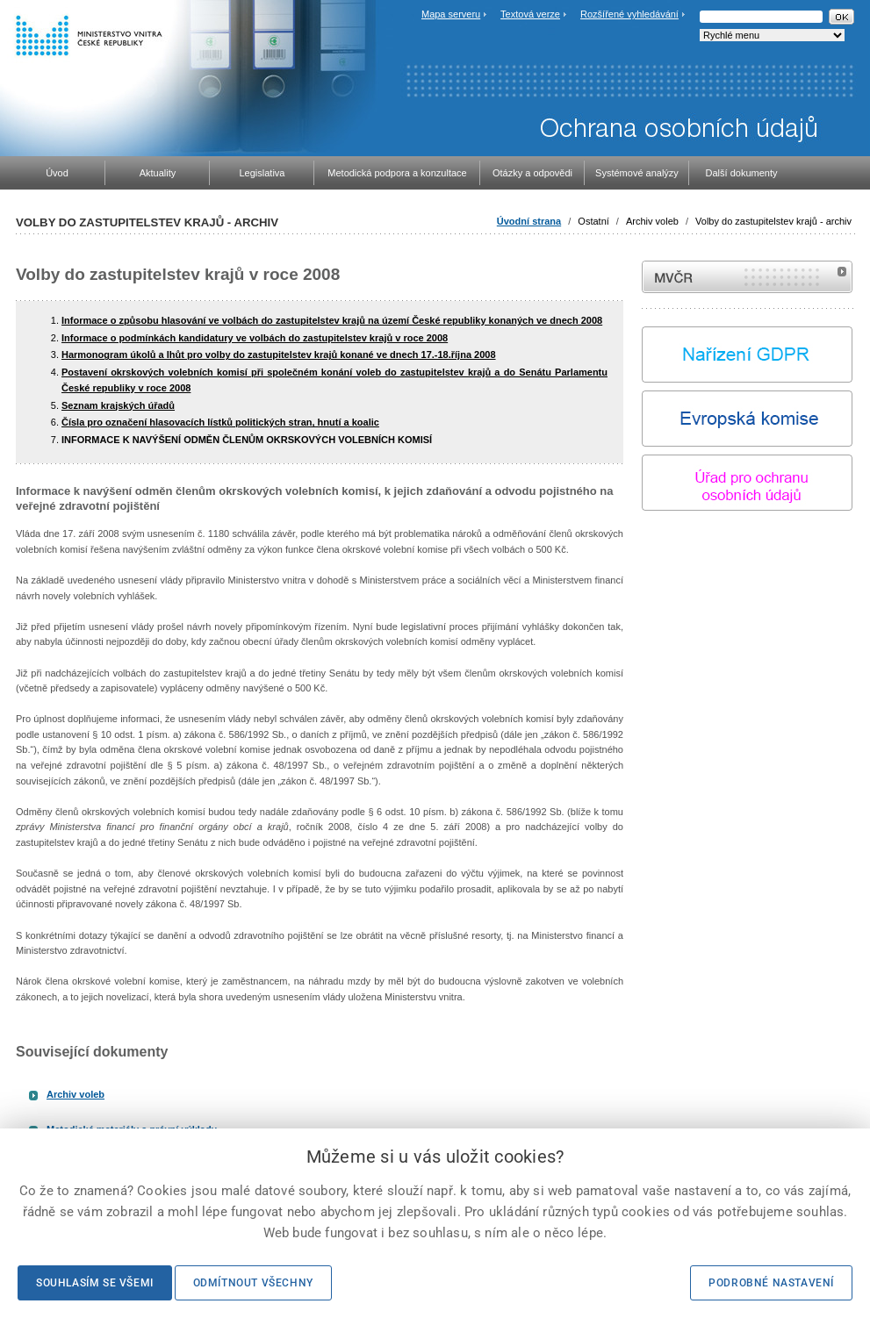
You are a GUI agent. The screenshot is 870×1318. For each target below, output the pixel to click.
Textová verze (530, 14)
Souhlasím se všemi (95, 1283)
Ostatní (593, 221)
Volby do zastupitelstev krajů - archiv (773, 221)
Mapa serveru (450, 14)
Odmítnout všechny (253, 1283)
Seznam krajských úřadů (118, 405)
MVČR (747, 277)
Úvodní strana (529, 221)
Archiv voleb (652, 221)
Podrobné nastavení (771, 1283)
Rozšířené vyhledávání (629, 14)
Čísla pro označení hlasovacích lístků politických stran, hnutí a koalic (220, 422)
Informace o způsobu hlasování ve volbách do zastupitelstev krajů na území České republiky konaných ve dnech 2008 (331, 320)
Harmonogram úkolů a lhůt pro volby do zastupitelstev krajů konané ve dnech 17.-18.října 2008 (278, 354)
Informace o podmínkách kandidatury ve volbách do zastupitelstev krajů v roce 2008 (254, 338)
